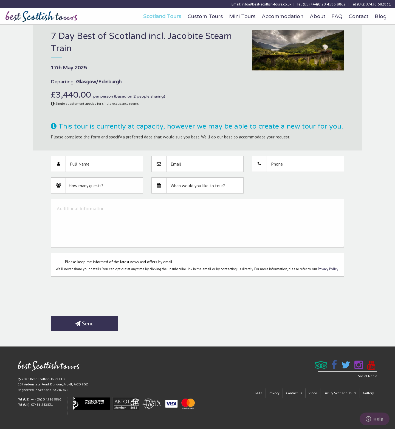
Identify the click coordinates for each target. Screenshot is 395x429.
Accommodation (282, 16)
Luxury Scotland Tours (339, 393)
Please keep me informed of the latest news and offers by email (118, 261)
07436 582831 (378, 4)
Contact (358, 16)
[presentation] (92, 294)
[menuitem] (162, 16)
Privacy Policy (328, 269)
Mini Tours (242, 16)
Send (84, 323)
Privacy (274, 393)
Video (313, 393)
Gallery (368, 393)
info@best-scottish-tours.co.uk (266, 4)
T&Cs (258, 393)
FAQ (337, 16)
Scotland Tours (162, 16)
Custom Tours (205, 16)
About (317, 16)
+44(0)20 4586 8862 (328, 4)
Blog (380, 16)
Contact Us (294, 393)
